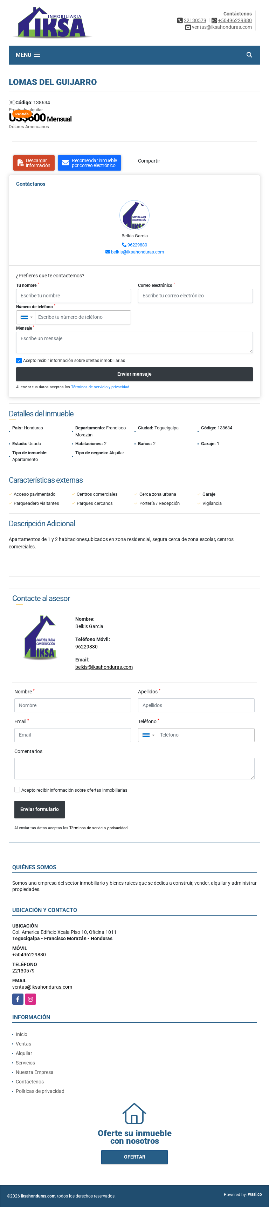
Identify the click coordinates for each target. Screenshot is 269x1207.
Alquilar (24, 1053)
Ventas (23, 1044)
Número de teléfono (35, 306)
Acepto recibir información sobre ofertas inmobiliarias (74, 790)
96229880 (137, 245)
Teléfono (148, 721)
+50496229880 (235, 20)
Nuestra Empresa (35, 1072)
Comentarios (28, 751)
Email (21, 721)
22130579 (195, 20)
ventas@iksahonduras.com (42, 987)
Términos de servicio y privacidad (100, 387)
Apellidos (149, 691)
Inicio (21, 1034)
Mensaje (25, 328)
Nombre (24, 691)
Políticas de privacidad (40, 1091)
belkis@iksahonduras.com (137, 252)
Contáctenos (30, 1081)
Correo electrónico (156, 285)
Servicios (25, 1063)
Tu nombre (27, 285)
